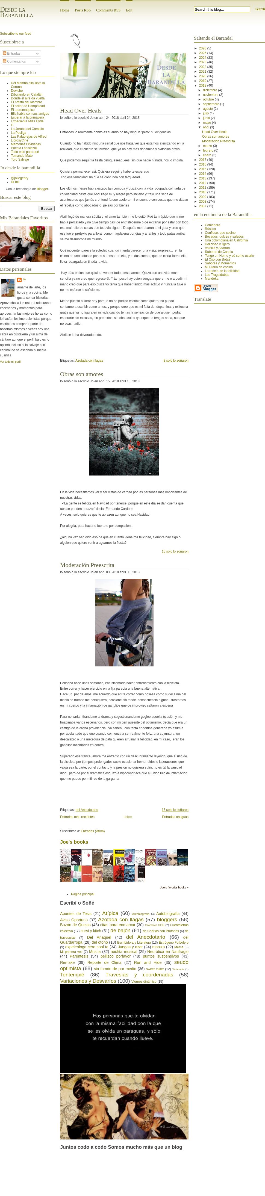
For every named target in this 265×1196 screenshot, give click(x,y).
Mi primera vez (71, 952)
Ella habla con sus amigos (30, 114)
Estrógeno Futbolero (174, 942)
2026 (203, 48)
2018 (203, 85)
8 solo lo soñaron (176, 360)
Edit (129, 10)
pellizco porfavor (116, 956)
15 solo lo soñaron (175, 551)
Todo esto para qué (25, 152)
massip (158, 947)
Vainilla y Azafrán (217, 248)
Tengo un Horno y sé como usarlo (229, 256)
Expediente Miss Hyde (27, 121)
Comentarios (14, 61)
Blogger (42, 189)
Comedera (212, 225)
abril (206, 127)
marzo (208, 146)
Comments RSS (108, 10)
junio (207, 118)
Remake (67, 962)
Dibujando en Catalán (26, 94)
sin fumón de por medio (115, 969)
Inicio (128, 817)
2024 (203, 58)
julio (206, 113)
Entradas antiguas (175, 817)
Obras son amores (81, 374)
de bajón (120, 930)
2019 (203, 81)
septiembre (211, 104)
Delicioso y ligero (217, 244)
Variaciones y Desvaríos (88, 981)
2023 (203, 62)
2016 (203, 164)
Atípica (110, 913)
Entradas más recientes (77, 817)
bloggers (167, 919)
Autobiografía (168, 913)
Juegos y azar (130, 947)
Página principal (82, 894)
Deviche (17, 91)
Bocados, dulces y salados (224, 236)
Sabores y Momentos (220, 263)
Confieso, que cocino (220, 233)
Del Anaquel (99, 937)
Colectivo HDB (154, 925)
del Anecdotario (87, 810)
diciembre (210, 90)
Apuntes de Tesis (76, 913)
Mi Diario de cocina (219, 267)
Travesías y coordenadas (139, 975)
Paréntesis (79, 956)
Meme (178, 947)
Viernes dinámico (144, 982)
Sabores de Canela (219, 252)
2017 (203, 160)
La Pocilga (18, 133)
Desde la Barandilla (16, 12)
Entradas (11, 53)
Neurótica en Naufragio (168, 951)
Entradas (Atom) (93, 831)
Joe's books (74, 842)
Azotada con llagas (89, 360)
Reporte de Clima (104, 962)
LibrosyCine (19, 140)
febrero (208, 150)
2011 (203, 188)
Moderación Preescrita (87, 565)
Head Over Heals (81, 110)
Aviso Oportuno (74, 920)
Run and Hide (148, 962)
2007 (203, 206)
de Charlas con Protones (161, 931)
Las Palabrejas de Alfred (28, 136)
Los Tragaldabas (217, 275)
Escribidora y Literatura (134, 942)
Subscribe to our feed (15, 34)
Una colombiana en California (226, 240)
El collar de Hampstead (28, 106)
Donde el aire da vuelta (28, 98)
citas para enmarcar (118, 925)
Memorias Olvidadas (26, 144)
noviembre (211, 95)
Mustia (95, 951)
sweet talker (155, 969)
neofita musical (124, 951)
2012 (203, 183)
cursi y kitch (91, 931)
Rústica (210, 229)
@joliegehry (19, 178)
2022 (203, 67)
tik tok (15, 182)
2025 (203, 53)
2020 (203, 76)
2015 (203, 169)
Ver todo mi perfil (10, 361)
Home (64, 10)
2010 (203, 192)
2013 (203, 178)
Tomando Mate (22, 156)
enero (207, 155)
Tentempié (72, 975)
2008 (203, 201)
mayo (207, 123)
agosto (208, 109)
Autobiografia (140, 914)
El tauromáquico (23, 110)
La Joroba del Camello (27, 129)
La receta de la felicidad (222, 271)
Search (260, 9)
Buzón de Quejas (75, 925)
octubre (209, 99)
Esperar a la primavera (27, 117)
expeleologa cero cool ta (86, 947)
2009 (203, 197)
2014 (203, 174)
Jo (24, 279)
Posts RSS (83, 10)
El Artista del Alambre (26, 102)
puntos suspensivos (161, 956)
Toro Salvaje (20, 159)
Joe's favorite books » (174, 887)
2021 (203, 71)
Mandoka (211, 278)
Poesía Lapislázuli (24, 148)
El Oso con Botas (217, 259)
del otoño (100, 942)
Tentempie (178, 969)
